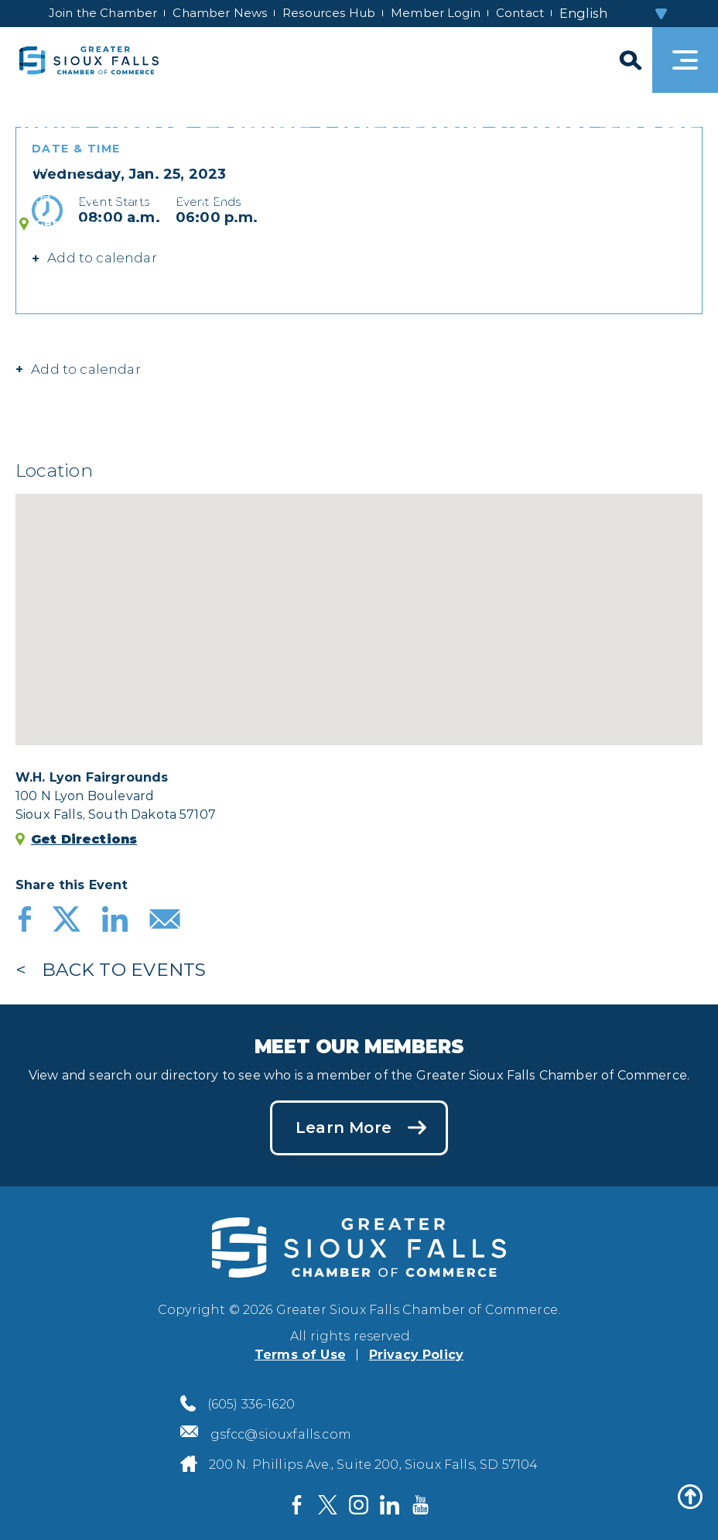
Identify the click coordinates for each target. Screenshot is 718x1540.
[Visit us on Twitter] (328, 1505)
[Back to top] (690, 1496)
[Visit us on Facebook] (297, 1505)
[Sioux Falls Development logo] (89, 60)
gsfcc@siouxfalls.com (280, 1434)
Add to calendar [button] (102, 257)
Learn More (343, 1127)
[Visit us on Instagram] (359, 1505)
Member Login (435, 12)
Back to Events (124, 969)
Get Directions (81, 224)
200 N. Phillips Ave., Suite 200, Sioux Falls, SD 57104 (373, 1464)
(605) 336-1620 (251, 1404)
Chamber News (220, 12)
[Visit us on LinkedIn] (390, 1505)
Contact (520, 12)
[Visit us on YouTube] (421, 1505)
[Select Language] (614, 14)
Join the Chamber (103, 12)
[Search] (629, 60)
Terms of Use (300, 1354)
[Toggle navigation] (685, 60)
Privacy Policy (416, 1354)
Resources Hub (328, 12)
